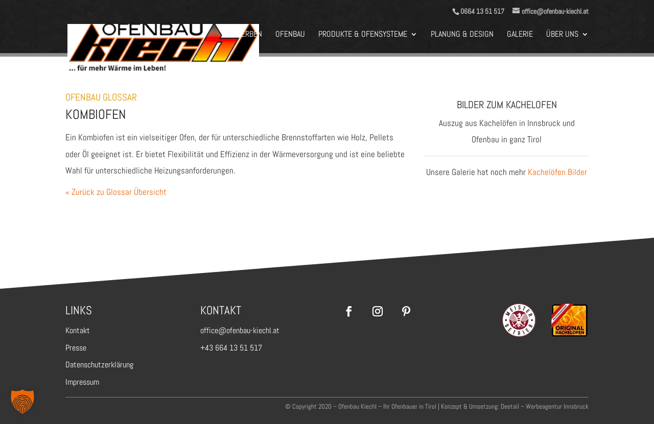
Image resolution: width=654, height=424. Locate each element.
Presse (75, 347)
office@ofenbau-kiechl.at (239, 330)
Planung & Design (462, 35)
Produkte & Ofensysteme (362, 35)
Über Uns (562, 35)
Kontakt (77, 330)
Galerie (520, 35)
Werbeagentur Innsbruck (557, 406)
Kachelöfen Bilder (557, 172)
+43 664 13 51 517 (231, 347)
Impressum (82, 382)
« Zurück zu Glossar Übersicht (116, 191)
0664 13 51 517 (482, 11)
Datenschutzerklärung (99, 364)
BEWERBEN (244, 35)
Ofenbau (290, 35)
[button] (22, 401)
